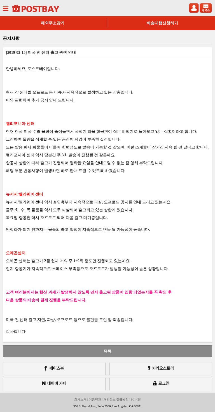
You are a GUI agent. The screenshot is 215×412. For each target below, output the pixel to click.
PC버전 (136, 399)
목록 (107, 351)
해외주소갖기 (52, 23)
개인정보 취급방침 (116, 399)
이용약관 (95, 399)
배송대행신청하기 (162, 23)
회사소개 (80, 399)
